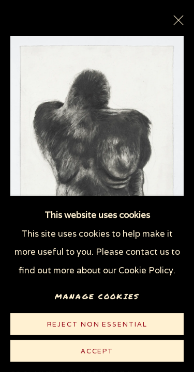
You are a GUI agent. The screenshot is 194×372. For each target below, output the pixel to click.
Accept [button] (97, 351)
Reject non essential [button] (97, 324)
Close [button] (176, 23)
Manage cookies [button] (97, 296)
